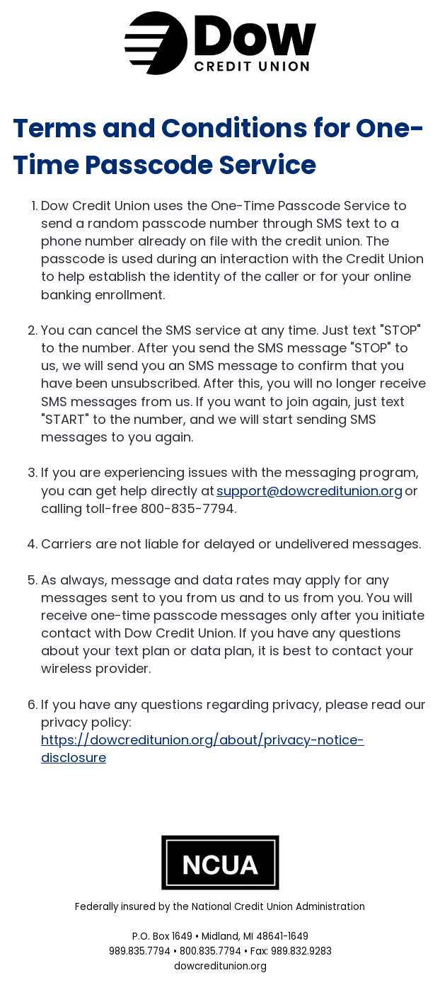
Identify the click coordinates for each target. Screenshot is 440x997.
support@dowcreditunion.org (309, 491)
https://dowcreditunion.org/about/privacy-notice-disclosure (202, 748)
